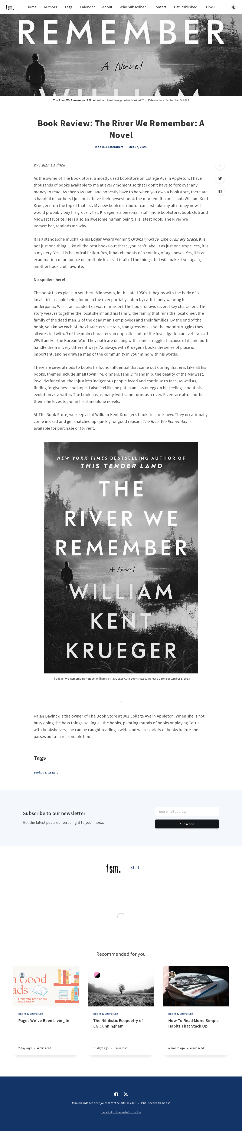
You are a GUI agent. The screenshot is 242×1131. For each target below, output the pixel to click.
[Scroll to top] (220, 166)
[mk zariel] (97, 975)
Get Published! (186, 6)
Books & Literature (109, 147)
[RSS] (126, 1094)
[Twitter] (220, 178)
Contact (160, 6)
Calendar (87, 6)
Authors (50, 6)
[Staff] (113, 869)
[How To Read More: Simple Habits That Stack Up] (196, 1036)
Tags (68, 6)
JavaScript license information (121, 1112)
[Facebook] (220, 191)
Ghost (166, 1103)
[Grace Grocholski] (172, 975)
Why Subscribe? (133, 6)
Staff (134, 867)
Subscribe (187, 824)
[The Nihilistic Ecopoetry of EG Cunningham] (121, 1036)
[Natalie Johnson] (22, 975)
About (107, 6)
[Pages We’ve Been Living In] (46, 1036)
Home (31, 6)
